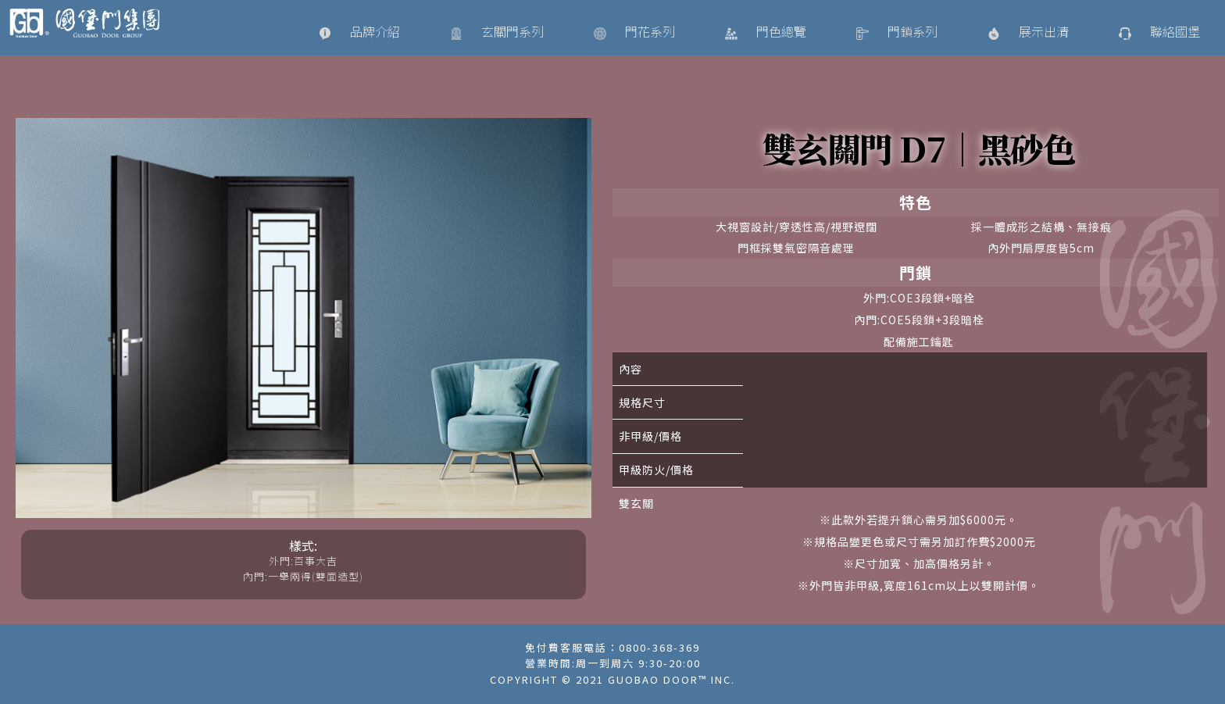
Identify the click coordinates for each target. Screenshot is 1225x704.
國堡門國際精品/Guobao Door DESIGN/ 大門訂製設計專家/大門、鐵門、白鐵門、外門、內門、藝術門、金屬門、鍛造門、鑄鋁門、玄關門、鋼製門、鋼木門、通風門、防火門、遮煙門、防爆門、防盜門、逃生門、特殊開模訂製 (91, 23)
